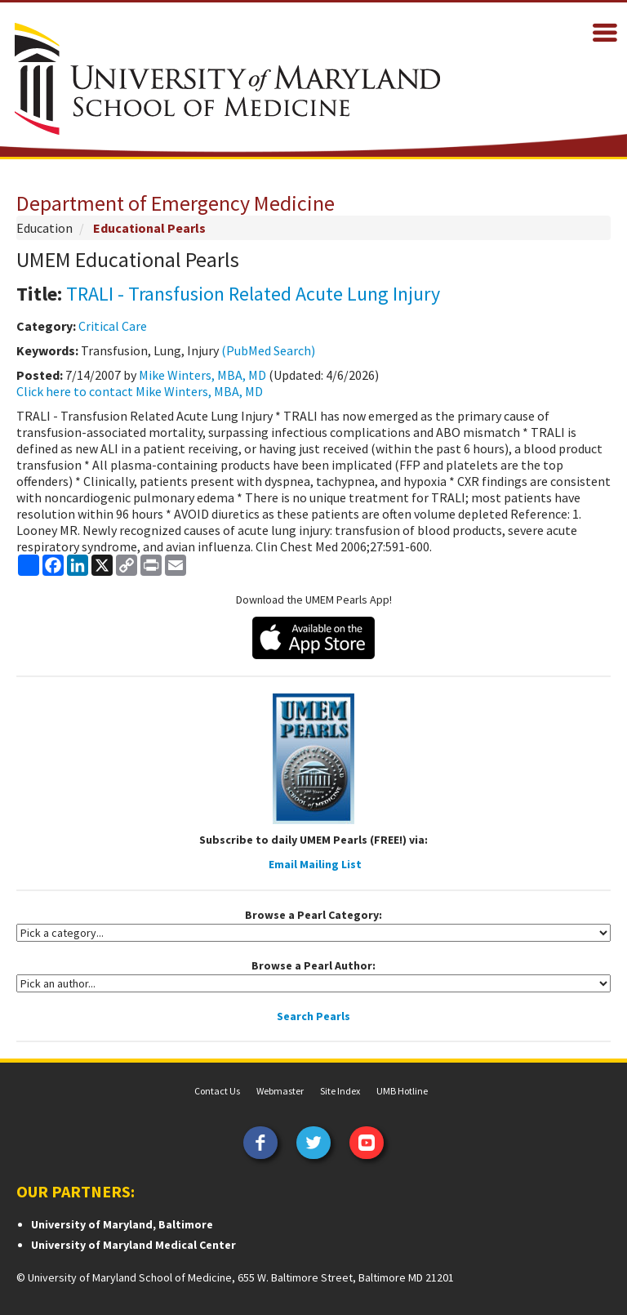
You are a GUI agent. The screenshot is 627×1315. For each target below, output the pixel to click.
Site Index (340, 1091)
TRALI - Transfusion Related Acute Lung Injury (253, 293)
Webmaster (280, 1091)
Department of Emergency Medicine (175, 202)
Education (44, 228)
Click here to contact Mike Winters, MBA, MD (139, 391)
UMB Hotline (402, 1091)
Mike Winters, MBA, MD (202, 375)
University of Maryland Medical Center (133, 1244)
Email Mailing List (315, 864)
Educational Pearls (149, 228)
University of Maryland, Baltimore (122, 1224)
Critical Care (112, 326)
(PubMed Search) (268, 350)
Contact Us (217, 1091)
